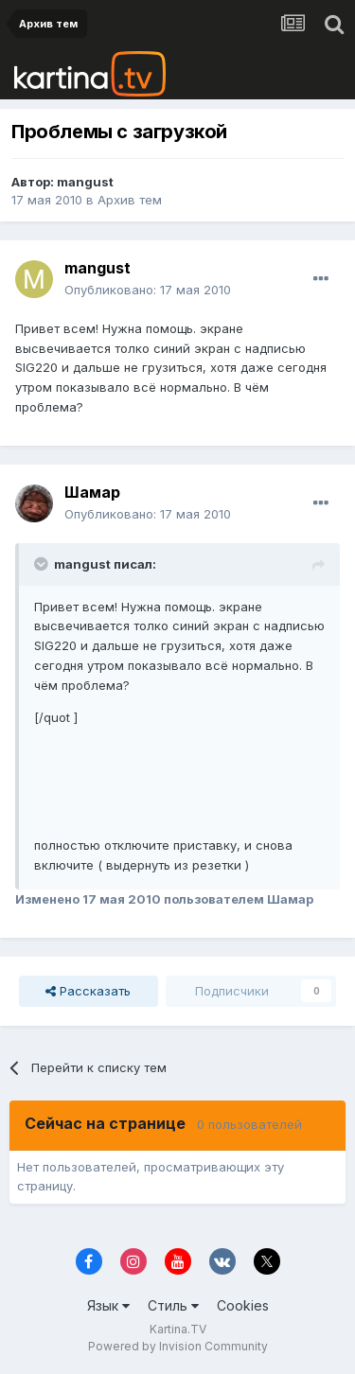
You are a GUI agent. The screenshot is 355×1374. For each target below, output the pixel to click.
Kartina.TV (178, 1329)
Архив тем (130, 199)
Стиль (173, 1305)
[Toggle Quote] (42, 564)
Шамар (92, 492)
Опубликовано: (147, 289)
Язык (108, 1305)
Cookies (243, 1305)
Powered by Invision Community (178, 1346)
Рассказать (88, 991)
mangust (85, 181)
